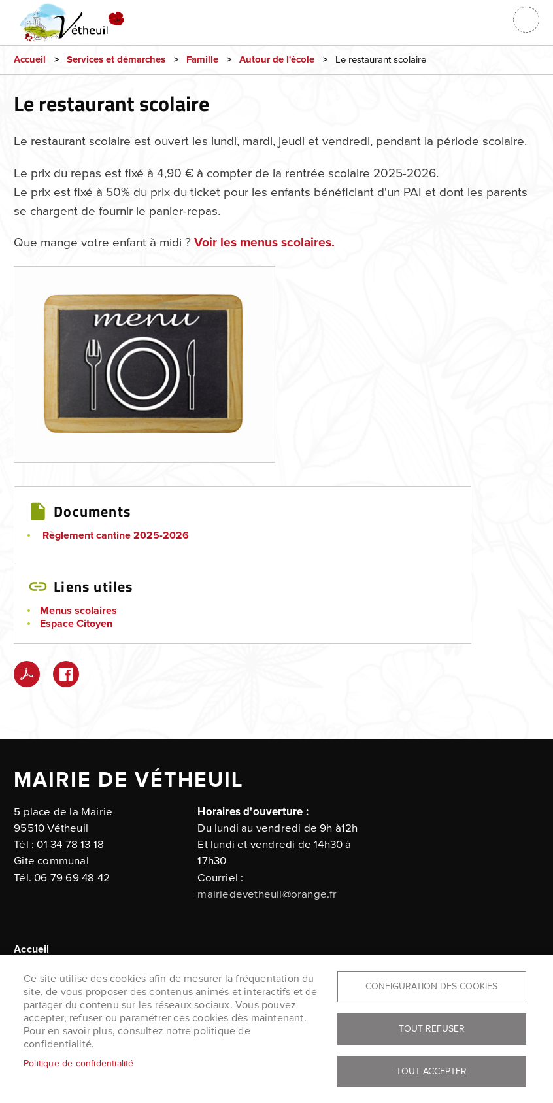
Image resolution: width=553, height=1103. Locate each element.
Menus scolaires (78, 610)
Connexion (493, 20)
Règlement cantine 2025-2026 (115, 535)
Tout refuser (432, 1028)
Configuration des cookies (431, 986)
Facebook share (66, 674)
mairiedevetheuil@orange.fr (267, 894)
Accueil (30, 60)
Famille (202, 60)
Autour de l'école (276, 60)
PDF (27, 674)
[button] (144, 369)
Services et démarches (116, 60)
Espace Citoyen (76, 624)
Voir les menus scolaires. (264, 243)
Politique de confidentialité (79, 1063)
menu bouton (526, 20)
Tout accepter (431, 1071)
